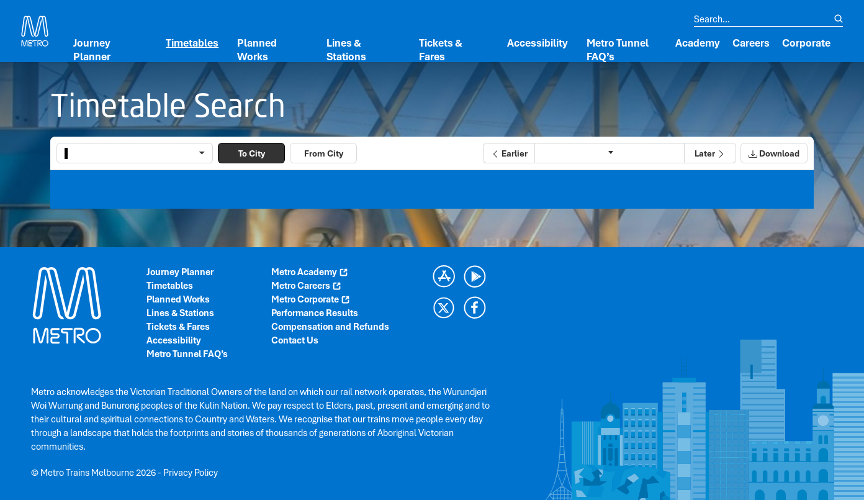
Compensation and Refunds (330, 326)
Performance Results (314, 313)
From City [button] (323, 153)
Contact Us (294, 340)
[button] (508, 153)
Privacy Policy (190, 472)
